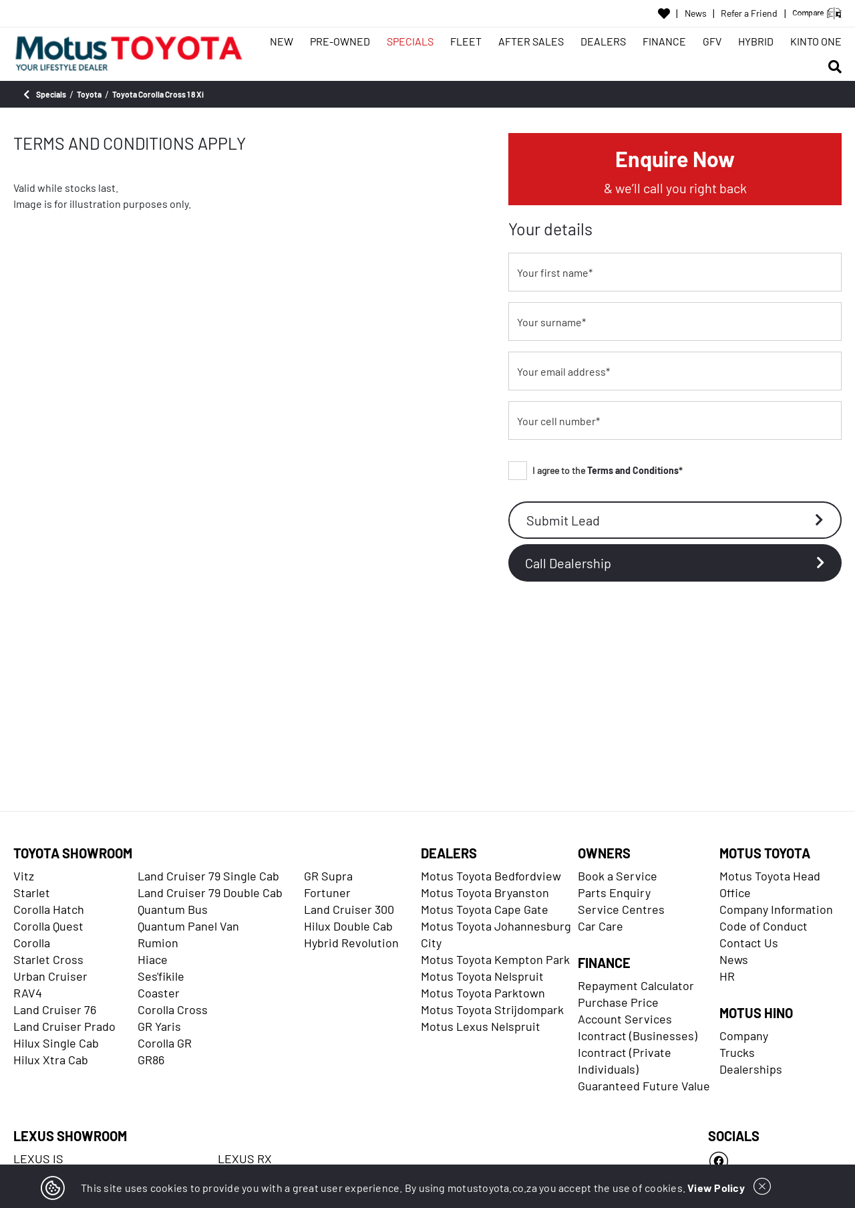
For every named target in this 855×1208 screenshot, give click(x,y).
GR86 (151, 1059)
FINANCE (664, 41)
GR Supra (328, 875)
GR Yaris (159, 1026)
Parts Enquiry (614, 892)
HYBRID (756, 41)
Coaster (159, 992)
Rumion (158, 942)
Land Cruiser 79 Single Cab (208, 875)
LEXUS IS (38, 1158)
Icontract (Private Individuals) (624, 1060)
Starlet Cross (48, 959)
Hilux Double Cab (348, 926)
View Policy (716, 1187)
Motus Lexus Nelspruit (480, 1026)
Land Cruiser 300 (349, 909)
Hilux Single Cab (56, 1043)
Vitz (23, 875)
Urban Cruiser (50, 976)
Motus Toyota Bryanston (485, 892)
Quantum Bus (173, 909)
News (696, 13)
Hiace (153, 959)
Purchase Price (618, 1002)
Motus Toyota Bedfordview (491, 875)
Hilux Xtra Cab (50, 1059)
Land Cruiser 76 (54, 1009)
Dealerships (750, 1069)
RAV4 (27, 992)
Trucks (737, 1052)
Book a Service (617, 875)
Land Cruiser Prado (64, 1026)
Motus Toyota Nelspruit (482, 976)
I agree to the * (595, 470)
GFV (712, 41)
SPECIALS (410, 41)
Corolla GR (165, 1043)
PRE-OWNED (340, 41)
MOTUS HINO (756, 1013)
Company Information (776, 909)
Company (743, 1035)
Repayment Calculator (636, 985)
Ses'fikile (161, 976)
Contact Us (748, 942)
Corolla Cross (173, 1009)
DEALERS (603, 41)
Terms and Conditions (633, 470)
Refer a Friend (749, 13)
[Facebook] (775, 1161)
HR (727, 976)
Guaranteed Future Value (644, 1085)
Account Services (625, 1018)
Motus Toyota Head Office (769, 884)
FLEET (466, 41)
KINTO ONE (816, 41)
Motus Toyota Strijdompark (492, 1009)
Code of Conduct (763, 926)
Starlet (31, 892)
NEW (281, 41)
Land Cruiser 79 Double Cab (210, 892)
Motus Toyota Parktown (483, 992)
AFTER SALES (531, 41)
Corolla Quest (48, 926)
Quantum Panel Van (188, 926)
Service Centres (621, 909)
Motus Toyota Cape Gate (484, 909)
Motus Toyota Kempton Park (495, 959)
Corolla (31, 942)
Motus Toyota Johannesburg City (496, 934)
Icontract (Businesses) (637, 1035)
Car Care (600, 926)
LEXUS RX (245, 1158)
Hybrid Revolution (351, 942)
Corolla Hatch (48, 909)
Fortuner (327, 892)
